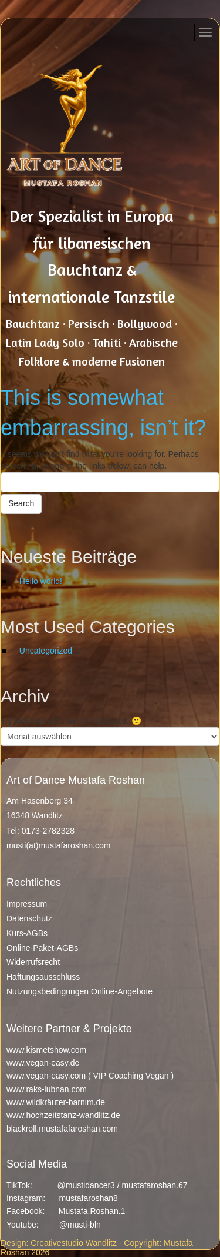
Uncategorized (45, 650)
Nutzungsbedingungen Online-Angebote (79, 991)
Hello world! (40, 581)
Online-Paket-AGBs (42, 948)
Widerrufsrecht (33, 962)
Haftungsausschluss (43, 976)
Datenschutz (29, 918)
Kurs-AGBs (27, 933)
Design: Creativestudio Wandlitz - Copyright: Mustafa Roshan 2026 (97, 1247)
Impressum (26, 903)
